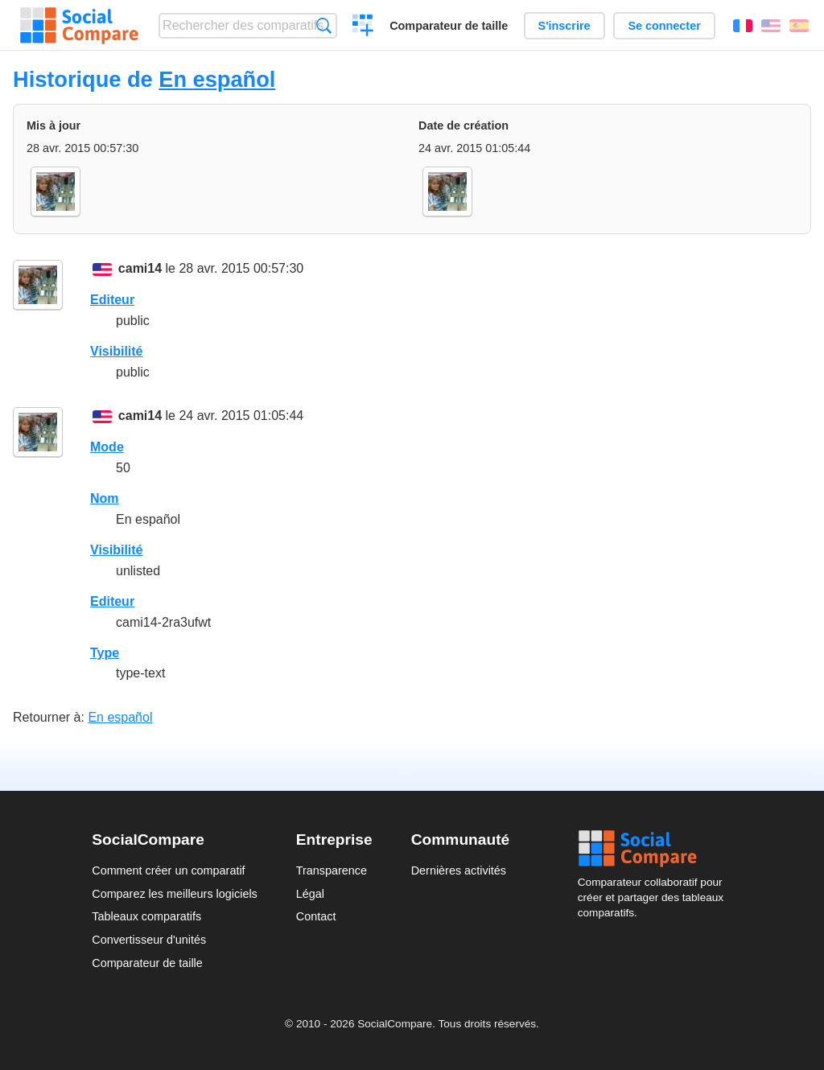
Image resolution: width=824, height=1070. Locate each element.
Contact (316, 916)
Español (799, 25)
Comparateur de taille (448, 25)
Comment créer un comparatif (168, 870)
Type (104, 653)
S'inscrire (564, 25)
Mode (107, 447)
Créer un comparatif (363, 27)
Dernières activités (458, 870)
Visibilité (116, 351)
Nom (104, 498)
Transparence (331, 870)
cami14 (140, 268)
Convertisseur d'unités (149, 939)
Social (655, 848)
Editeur (112, 300)
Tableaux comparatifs (146, 916)
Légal (310, 893)
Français (742, 25)
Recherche (324, 25)
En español (217, 79)
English (771, 25)
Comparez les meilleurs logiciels (175, 893)
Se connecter (664, 25)
